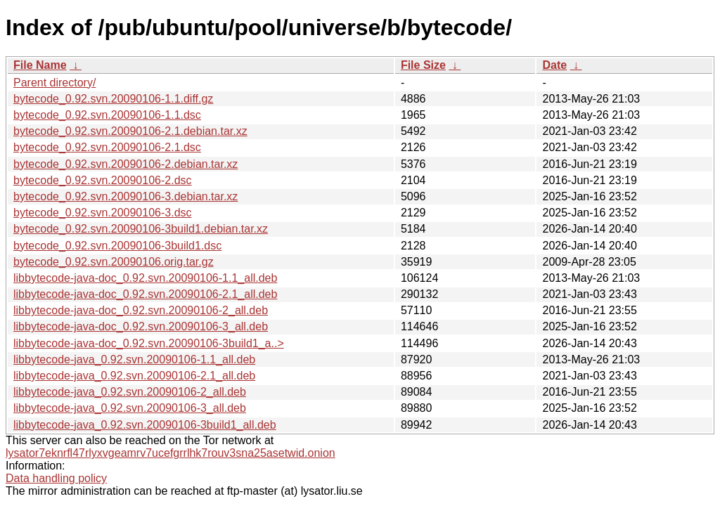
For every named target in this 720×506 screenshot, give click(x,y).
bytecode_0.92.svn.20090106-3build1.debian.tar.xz (140, 229)
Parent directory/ (54, 83)
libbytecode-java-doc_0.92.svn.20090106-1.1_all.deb (145, 278)
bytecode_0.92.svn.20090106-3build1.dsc (117, 246)
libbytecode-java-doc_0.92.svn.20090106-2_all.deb (140, 310)
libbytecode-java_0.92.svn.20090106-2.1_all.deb (134, 376)
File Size (423, 65)
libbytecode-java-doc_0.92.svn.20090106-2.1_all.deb (145, 294)
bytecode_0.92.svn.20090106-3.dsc (102, 213)
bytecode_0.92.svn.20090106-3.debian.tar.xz (125, 196)
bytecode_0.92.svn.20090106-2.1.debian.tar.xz (130, 131)
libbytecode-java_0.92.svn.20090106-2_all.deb (129, 392)
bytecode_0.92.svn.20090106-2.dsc (102, 180)
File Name (40, 65)
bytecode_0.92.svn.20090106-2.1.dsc (107, 147)
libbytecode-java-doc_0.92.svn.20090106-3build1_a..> (148, 343)
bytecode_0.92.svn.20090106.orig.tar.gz (113, 262)
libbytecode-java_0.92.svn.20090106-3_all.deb (129, 408)
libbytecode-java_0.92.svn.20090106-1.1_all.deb (134, 359)
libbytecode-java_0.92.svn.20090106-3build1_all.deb (144, 425)
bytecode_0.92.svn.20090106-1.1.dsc (107, 115)
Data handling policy (56, 478)
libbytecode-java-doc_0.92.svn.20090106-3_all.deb (140, 326)
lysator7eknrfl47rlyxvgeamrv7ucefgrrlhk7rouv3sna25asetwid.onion (170, 453)
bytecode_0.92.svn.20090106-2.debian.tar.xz (125, 164)
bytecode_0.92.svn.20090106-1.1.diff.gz (113, 99)
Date (554, 65)
